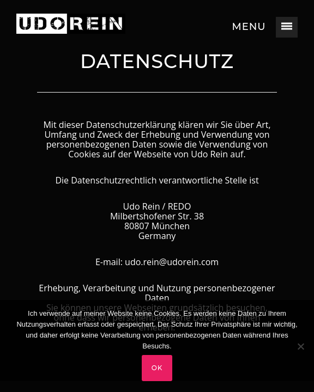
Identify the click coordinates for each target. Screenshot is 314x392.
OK (157, 368)
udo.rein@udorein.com (172, 262)
